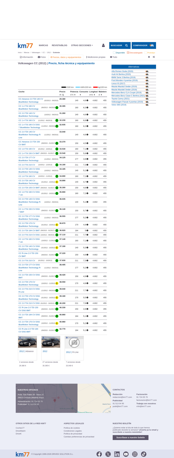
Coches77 (20, 428)
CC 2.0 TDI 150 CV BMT (29, 188)
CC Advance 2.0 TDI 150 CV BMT (29, 143)
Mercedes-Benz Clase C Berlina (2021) (128, 96)
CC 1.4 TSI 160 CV (27, 120)
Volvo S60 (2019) (118, 105)
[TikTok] (143, 453)
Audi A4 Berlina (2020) (121, 74)
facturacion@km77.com (146, 400)
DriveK (19, 434)
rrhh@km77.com (143, 406)
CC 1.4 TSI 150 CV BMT (29, 153)
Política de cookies (72, 428)
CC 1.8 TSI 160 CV (27, 149)
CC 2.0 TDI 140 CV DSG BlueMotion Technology (29, 170)
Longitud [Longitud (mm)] (93, 93)
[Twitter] (108, 453)
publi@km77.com (120, 406)
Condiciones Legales (73, 431)
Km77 (25, 45)
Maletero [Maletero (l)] (102, 93)
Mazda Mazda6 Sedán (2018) (124, 89)
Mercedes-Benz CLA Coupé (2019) (126, 92)
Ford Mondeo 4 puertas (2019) (124, 80)
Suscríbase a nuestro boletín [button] (130, 437)
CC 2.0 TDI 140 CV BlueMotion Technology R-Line (30, 135)
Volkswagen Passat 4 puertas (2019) (127, 102)
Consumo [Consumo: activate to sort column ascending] (83, 93)
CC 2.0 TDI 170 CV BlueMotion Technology (28, 224)
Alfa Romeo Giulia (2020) (122, 71)
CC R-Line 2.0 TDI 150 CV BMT (28, 254)
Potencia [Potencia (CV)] (74, 93)
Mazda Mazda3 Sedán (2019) (124, 86)
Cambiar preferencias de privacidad (79, 437)
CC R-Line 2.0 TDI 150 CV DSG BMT (28, 309)
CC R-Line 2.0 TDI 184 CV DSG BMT (28, 330)
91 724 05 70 (37, 401)
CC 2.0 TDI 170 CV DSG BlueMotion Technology (29, 297)
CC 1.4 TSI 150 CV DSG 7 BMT (29, 210)
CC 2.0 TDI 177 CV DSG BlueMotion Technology (29, 217)
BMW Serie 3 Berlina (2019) (123, 77)
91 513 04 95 (33, 404)
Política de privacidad (73, 434)
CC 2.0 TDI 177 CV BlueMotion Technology (28, 159)
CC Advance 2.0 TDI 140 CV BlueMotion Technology (31, 100)
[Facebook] (99, 453)
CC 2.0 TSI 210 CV (27, 165)
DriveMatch (21, 431)
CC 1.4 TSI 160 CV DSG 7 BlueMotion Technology (29, 126)
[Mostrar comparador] (144, 45)
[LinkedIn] (117, 453)
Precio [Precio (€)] (62, 93)
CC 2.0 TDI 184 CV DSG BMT (29, 316)
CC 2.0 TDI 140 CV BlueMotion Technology (28, 114)
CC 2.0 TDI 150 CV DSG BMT (29, 276)
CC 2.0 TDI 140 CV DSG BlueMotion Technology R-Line (30, 202)
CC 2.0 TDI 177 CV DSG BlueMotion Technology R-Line (30, 268)
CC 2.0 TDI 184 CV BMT (29, 230)
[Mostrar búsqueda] (120, 45)
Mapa (41, 397)
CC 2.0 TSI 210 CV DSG (29, 235)
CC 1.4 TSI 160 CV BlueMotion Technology (28, 107)
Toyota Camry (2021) (120, 99)
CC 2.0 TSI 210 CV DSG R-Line (29, 290)
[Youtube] (126, 453)
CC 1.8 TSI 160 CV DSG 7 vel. (29, 193)
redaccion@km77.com (122, 397)
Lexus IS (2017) (118, 83)
